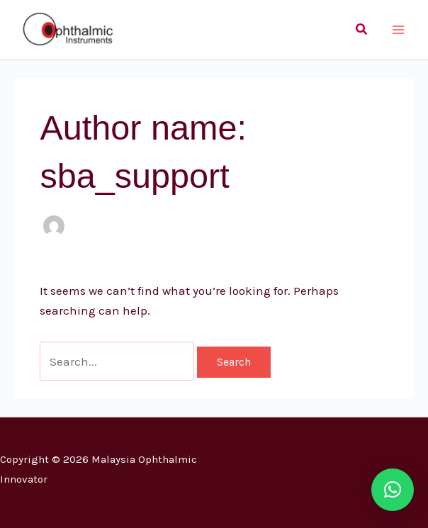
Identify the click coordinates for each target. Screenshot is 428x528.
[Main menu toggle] (398, 29)
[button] (362, 30)
